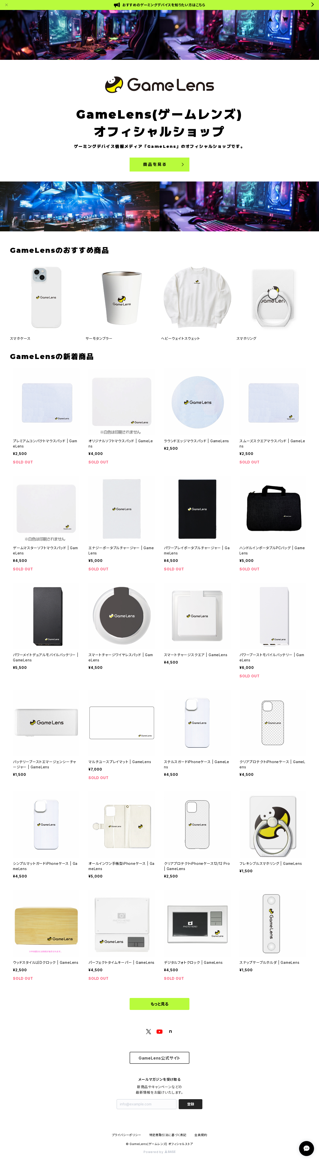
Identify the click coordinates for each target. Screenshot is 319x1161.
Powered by (159, 1152)
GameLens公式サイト (159, 1058)
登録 (190, 1104)
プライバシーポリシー (126, 1135)
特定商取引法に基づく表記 (168, 1135)
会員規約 (200, 1135)
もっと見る (159, 1003)
